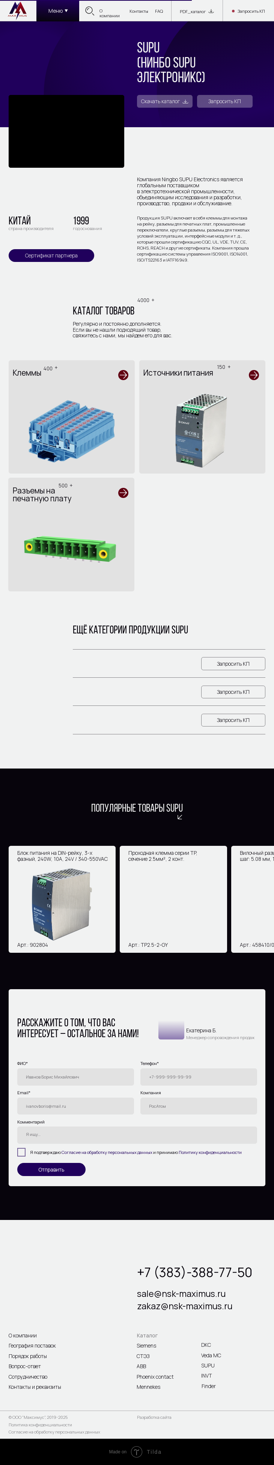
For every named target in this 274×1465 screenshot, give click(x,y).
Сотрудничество (28, 1376)
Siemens (146, 1345)
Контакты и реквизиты (35, 1386)
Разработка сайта (154, 1417)
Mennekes (148, 1386)
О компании (109, 13)
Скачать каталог (160, 101)
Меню (55, 10)
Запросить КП (251, 11)
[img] (17, 10)
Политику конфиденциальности (210, 1152)
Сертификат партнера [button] (51, 255)
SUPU (208, 1365)
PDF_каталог (193, 11)
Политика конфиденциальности (40, 1424)
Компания (150, 1092)
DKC (206, 1344)
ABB (141, 1366)
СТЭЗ (143, 1356)
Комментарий (31, 1122)
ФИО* (22, 1063)
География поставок (32, 1345)
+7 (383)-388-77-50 (194, 1272)
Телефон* (149, 1063)
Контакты (138, 11)
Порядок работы (28, 1356)
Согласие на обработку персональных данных (107, 1152)
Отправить (51, 1169)
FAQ (159, 11)
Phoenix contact (155, 1376)
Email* (23, 1092)
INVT (206, 1375)
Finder (209, 1386)
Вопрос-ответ (25, 1366)
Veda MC (211, 1355)
